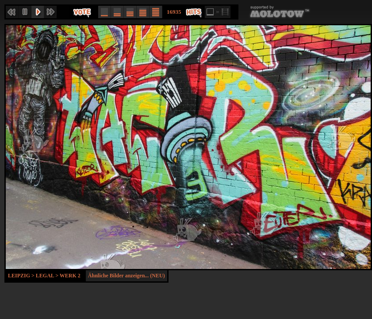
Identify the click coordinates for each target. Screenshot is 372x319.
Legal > (48, 275)
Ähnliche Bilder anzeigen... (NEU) (126, 275)
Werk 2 (70, 275)
